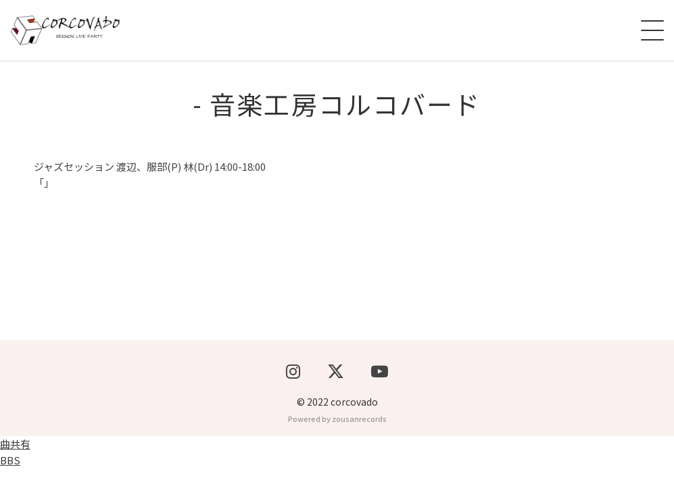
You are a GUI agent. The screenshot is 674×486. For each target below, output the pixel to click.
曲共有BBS (15, 469)
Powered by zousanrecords (337, 436)
